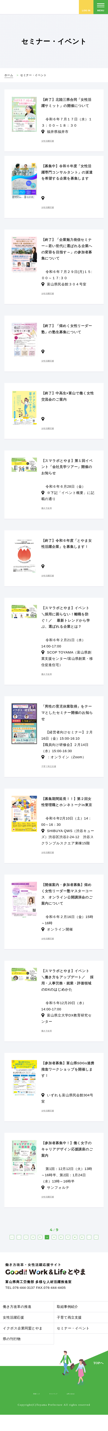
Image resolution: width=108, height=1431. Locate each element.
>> (86, 1250)
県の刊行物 (12, 1355)
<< (15, 1240)
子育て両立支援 (69, 1333)
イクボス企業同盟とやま (23, 1344)
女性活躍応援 (13, 1333)
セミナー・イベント (73, 1344)
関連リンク (27, 1409)
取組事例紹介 (67, 1323)
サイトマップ (52, 1409)
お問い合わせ (79, 1409)
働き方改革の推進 (17, 1323)
